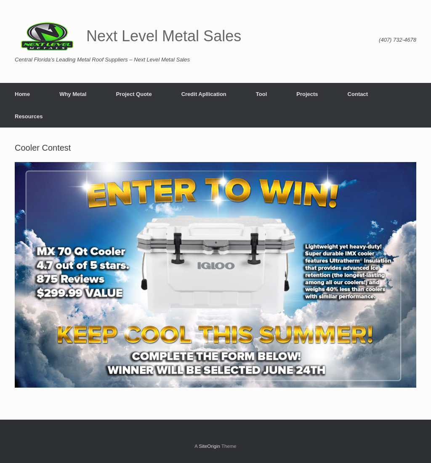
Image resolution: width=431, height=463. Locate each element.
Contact (358, 94)
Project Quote (134, 94)
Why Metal (72, 94)
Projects (307, 94)
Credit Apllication (203, 94)
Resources (29, 116)
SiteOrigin (209, 446)
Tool (261, 94)
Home (22, 94)
